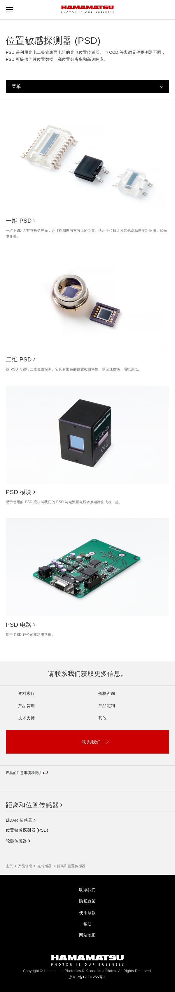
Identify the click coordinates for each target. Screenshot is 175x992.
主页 (9, 866)
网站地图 (87, 935)
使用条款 (87, 912)
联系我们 (87, 889)
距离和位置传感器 (32, 805)
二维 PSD (19, 359)
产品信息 (25, 866)
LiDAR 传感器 (19, 820)
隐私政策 (87, 901)
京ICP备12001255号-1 (87, 977)
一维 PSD (19, 220)
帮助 (87, 924)
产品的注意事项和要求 (24, 773)
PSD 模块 (19, 492)
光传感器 (44, 866)
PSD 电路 (19, 624)
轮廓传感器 (16, 841)
